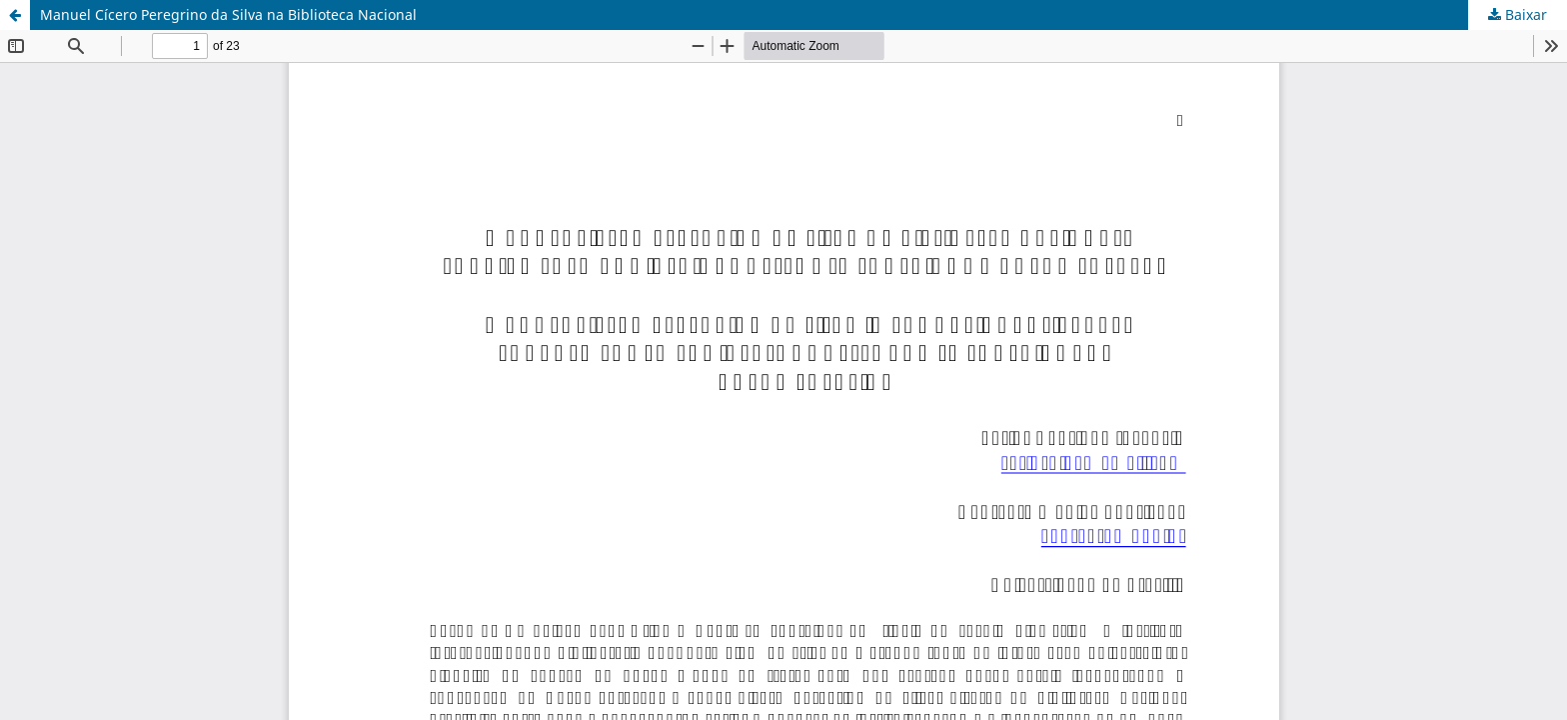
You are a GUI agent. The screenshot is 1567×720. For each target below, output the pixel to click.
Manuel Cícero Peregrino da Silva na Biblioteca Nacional (228, 14)
